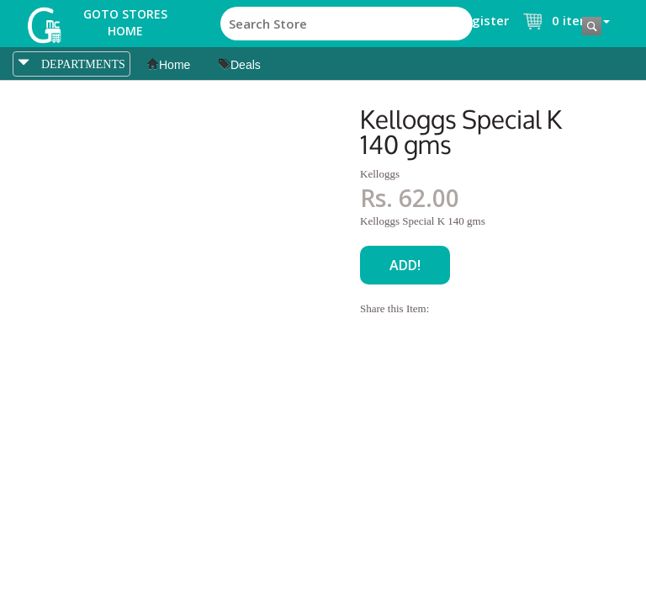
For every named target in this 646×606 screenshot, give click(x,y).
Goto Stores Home (125, 22)
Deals (240, 65)
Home (168, 65)
